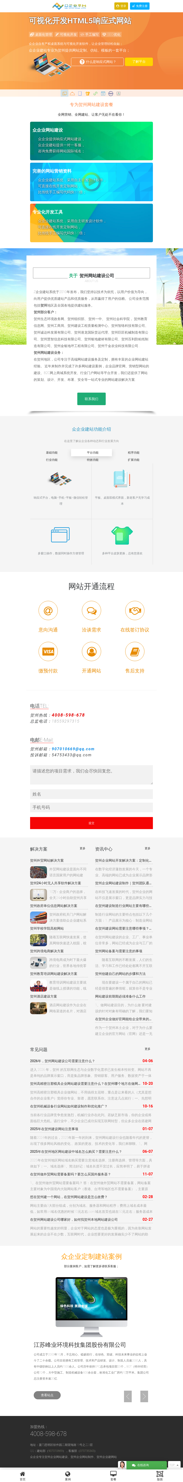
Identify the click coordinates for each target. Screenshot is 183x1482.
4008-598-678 (48, 1433)
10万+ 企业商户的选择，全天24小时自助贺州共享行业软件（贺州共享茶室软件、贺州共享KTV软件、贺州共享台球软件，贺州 (58, 895)
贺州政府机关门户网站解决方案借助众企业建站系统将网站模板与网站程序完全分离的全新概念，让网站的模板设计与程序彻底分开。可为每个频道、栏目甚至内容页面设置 (58, 918)
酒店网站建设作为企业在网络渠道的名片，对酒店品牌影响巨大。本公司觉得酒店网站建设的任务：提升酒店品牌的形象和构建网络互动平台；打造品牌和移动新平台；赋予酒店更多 (58, 1008)
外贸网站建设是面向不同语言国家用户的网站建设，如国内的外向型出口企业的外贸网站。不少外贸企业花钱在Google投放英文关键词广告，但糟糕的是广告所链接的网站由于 (58, 872)
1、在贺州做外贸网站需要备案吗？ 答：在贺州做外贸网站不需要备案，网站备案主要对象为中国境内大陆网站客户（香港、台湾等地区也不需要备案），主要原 (90, 1186)
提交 (91, 823)
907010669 (55, 1451)
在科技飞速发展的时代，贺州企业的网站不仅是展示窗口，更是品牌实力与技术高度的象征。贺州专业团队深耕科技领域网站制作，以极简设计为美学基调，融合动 (123, 895)
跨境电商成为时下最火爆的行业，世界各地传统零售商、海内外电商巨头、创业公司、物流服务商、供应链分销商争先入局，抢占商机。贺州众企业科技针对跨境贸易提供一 (58, 963)
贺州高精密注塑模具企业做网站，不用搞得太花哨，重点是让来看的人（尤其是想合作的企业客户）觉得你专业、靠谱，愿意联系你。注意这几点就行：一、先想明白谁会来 (90, 1095)
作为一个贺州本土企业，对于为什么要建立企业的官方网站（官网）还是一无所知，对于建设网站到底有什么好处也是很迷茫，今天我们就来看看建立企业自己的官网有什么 (123, 1031)
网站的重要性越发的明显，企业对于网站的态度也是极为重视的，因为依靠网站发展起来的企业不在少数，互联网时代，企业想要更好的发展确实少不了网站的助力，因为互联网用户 (90, 1231)
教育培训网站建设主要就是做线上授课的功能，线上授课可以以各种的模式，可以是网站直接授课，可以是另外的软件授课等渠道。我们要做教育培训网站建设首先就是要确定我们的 (58, 985)
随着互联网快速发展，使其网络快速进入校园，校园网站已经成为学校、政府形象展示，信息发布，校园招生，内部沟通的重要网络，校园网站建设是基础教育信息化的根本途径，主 (58, 940)
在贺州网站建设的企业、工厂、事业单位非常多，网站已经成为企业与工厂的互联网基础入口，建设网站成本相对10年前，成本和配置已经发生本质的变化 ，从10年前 (124, 940)
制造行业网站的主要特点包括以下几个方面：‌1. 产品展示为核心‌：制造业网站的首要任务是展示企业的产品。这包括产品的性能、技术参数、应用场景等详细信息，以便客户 (123, 918)
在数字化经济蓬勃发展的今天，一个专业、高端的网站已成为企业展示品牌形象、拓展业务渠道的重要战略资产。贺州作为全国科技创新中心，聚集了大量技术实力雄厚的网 (123, 872)
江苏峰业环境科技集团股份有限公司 (80, 1345)
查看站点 (47, 1395)
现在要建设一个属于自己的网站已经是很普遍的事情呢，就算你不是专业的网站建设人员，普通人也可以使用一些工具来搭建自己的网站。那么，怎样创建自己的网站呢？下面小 (123, 986)
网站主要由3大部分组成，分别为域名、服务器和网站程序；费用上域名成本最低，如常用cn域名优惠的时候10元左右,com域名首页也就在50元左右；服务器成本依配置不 (91, 1209)
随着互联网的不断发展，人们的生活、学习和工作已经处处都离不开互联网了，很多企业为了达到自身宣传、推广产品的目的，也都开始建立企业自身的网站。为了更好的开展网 (123, 963)
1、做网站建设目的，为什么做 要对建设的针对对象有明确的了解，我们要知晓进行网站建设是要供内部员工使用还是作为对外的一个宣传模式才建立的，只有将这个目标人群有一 (123, 1008)
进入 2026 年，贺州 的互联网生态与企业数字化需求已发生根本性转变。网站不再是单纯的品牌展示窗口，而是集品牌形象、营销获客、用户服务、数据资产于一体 (90, 1073)
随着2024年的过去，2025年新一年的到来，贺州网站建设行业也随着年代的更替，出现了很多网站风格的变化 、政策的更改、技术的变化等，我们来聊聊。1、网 (91, 1141)
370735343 (87, 1451)
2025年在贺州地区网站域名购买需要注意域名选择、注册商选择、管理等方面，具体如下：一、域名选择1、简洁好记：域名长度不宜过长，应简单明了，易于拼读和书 (91, 1163)
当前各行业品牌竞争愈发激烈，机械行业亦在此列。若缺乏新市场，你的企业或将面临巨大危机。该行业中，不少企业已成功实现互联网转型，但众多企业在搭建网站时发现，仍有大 (90, 1118)
